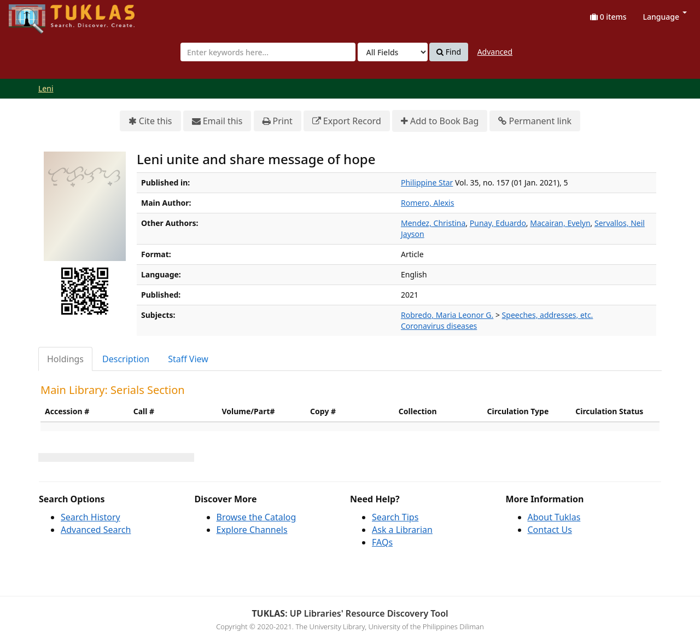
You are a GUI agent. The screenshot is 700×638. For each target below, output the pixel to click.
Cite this (150, 121)
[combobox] (267, 52)
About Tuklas (554, 517)
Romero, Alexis (427, 203)
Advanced (494, 52)
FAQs (382, 542)
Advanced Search (96, 530)
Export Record (346, 121)
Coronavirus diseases (439, 326)
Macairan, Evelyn (560, 223)
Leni (46, 88)
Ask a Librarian (402, 530)
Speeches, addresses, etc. (547, 315)
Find (448, 52)
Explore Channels (252, 530)
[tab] (66, 359)
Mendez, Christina (433, 223)
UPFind (35, 14)
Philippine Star (427, 182)
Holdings (65, 359)
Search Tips (395, 517)
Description (125, 359)
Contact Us (550, 530)
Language (665, 16)
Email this (217, 121)
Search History (90, 517)
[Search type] (393, 52)
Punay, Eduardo (498, 223)
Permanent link (534, 121)
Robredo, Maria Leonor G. (447, 315)
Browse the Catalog (256, 517)
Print (277, 121)
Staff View (188, 359)
